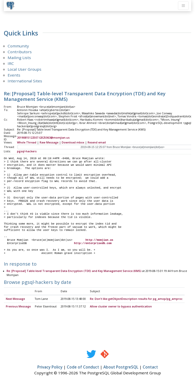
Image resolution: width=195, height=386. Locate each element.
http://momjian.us (99, 240)
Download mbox (73, 142)
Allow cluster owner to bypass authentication (121, 306)
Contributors (20, 51)
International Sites (25, 80)
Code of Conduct (83, 367)
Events (14, 75)
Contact (150, 367)
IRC (11, 63)
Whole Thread (26, 142)
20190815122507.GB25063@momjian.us (43, 137)
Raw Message (49, 142)
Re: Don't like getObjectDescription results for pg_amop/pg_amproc (136, 299)
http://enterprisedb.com (93, 243)
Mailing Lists (19, 57)
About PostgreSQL (120, 367)
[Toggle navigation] (183, 5)
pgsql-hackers (27, 151)
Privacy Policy (49, 367)
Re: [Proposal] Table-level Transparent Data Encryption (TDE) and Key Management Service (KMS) (74, 271)
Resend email (97, 142)
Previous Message (18, 306)
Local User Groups (24, 69)
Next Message (15, 299)
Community (18, 45)
